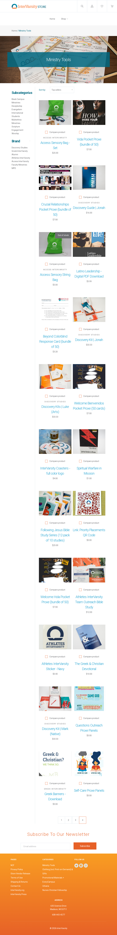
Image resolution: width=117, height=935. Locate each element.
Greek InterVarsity (20, 151)
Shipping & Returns (19, 882)
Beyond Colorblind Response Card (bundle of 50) (55, 341)
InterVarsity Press (19, 894)
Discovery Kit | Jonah (89, 340)
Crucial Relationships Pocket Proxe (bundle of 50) (55, 209)
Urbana (45, 886)
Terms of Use (17, 878)
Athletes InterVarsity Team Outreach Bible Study (89, 602)
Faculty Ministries (19, 165)
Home (52, 19)
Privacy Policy (17, 869)
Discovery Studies (20, 147)
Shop (63, 19)
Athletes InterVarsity (21, 158)
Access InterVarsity (20, 161)
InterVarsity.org (17, 890)
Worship (15, 133)
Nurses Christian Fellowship (54, 890)
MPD (14, 168)
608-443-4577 (58, 915)
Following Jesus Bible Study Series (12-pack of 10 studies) (55, 535)
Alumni (15, 154)
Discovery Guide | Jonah (89, 208)
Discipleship (17, 106)
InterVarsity (62, 928)
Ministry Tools (48, 865)
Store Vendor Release (20, 873)
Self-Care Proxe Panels (89, 791)
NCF (12, 865)
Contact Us (15, 886)
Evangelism (17, 109)
